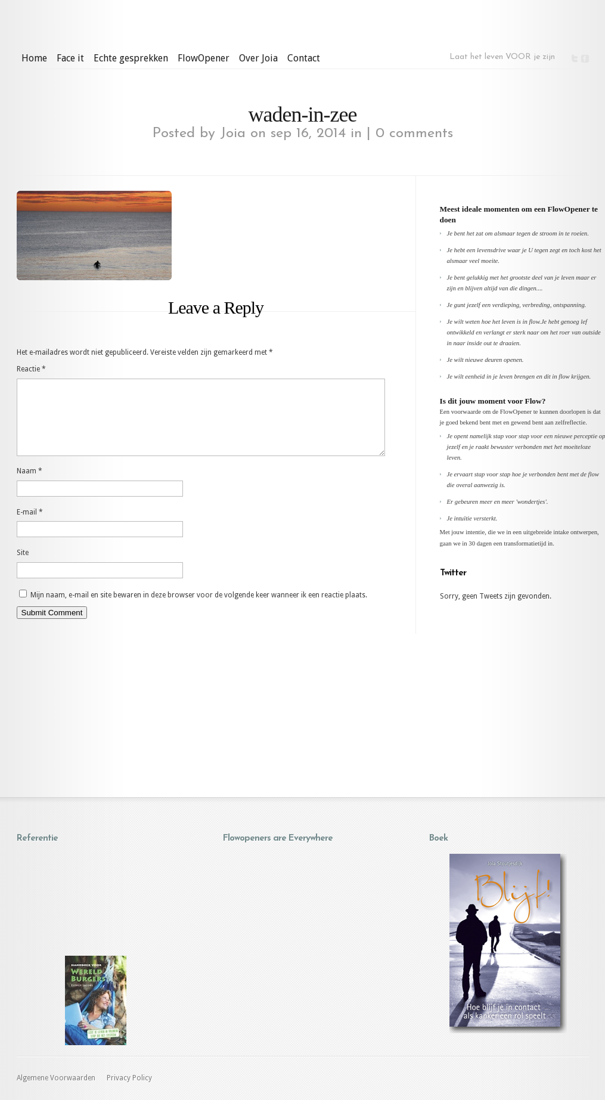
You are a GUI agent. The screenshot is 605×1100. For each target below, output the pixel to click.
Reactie (31, 369)
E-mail (30, 526)
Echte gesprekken (131, 58)
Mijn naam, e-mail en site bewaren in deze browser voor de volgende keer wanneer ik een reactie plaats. (198, 609)
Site (23, 567)
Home (34, 58)
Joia (233, 133)
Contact (303, 58)
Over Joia (258, 58)
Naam (29, 485)
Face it (70, 58)
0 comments (414, 133)
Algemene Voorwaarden (56, 1078)
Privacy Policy (129, 1078)
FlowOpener (203, 58)
